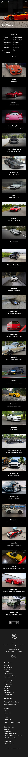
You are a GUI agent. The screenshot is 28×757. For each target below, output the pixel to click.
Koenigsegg (8, 679)
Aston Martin (9, 673)
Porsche (7, 671)
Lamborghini (9, 667)
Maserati (8, 685)
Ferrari (7, 665)
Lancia (7, 687)
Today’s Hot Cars (11, 701)
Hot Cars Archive (10, 703)
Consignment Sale (11, 736)
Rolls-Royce (9, 681)
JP (19, 2)
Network (7, 711)
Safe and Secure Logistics (13, 734)
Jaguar (7, 689)
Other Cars (8, 693)
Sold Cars (8, 697)
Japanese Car (9, 691)
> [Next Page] (17, 622)
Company (8, 709)
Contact (7, 739)
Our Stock (8, 663)
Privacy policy (9, 742)
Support (7, 728)
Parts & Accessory (12, 721)
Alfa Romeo (8, 683)
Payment (8, 730)
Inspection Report (10, 732)
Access (7, 713)
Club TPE (8, 718)
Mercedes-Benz (10, 675)
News (7, 716)
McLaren (8, 669)
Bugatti (7, 677)
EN (22, 2)
